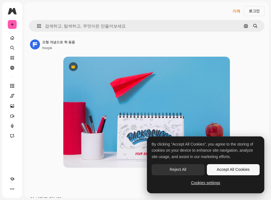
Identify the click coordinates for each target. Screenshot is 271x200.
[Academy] (12, 178)
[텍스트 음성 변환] (12, 125)
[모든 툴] (12, 85)
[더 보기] (12, 188)
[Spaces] (12, 95)
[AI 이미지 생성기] (12, 105)
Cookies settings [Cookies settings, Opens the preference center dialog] (205, 183)
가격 (236, 11)
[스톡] (12, 57)
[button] (36, 26)
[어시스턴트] (12, 135)
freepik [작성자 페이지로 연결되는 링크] (47, 48)
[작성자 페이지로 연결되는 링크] (35, 44)
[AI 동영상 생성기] (12, 115)
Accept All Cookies (233, 169)
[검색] (12, 47)
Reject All (178, 169)
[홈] (12, 37)
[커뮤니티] (12, 67)
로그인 (254, 11)
